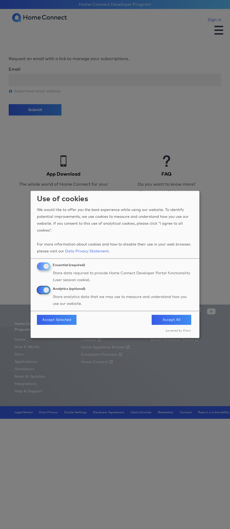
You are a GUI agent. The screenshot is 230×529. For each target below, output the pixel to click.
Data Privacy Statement (87, 251)
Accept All (171, 320)
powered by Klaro (178, 330)
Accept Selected (56, 320)
